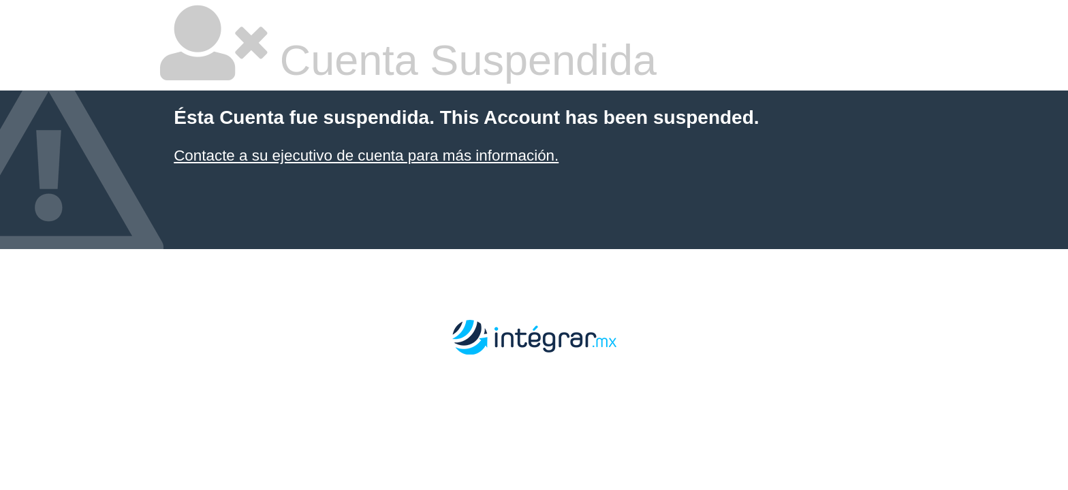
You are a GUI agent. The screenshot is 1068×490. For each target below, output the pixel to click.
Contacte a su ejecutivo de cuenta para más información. (366, 155)
